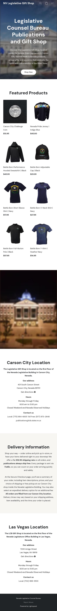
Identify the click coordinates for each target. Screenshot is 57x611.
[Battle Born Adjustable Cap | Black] (42, 159)
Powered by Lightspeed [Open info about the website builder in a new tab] (28, 606)
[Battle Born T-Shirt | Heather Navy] (42, 240)
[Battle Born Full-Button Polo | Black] (15, 240)
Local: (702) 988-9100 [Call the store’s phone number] (28, 581)
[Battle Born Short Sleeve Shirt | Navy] (15, 199)
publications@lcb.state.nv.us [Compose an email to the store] (28, 420)
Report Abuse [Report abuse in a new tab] (28, 602)
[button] (18, 3)
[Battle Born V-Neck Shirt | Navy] (42, 199)
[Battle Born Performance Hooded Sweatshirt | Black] (15, 159)
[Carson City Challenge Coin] (15, 118)
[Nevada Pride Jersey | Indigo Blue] (42, 118)
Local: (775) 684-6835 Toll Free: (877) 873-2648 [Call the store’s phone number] (28, 416)
